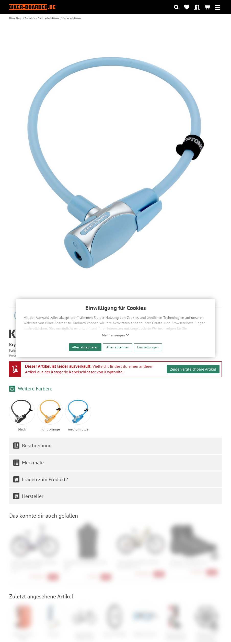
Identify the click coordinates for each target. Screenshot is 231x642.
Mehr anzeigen (115, 335)
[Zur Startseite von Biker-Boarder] (32, 7)
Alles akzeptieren (85, 347)
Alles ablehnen (117, 347)
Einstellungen (148, 347)
